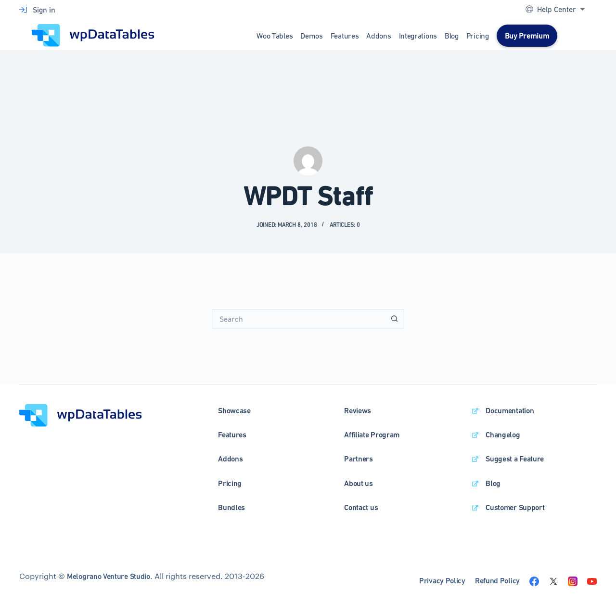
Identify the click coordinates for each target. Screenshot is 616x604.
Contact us (361, 507)
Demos (311, 35)
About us (358, 483)
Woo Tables (275, 35)
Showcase (234, 410)
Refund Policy (497, 580)
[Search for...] (298, 318)
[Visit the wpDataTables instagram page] (573, 580)
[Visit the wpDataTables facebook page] (534, 580)
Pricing (477, 35)
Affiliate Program (371, 434)
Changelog (503, 434)
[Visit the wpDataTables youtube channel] (592, 580)
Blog (452, 35)
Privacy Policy (442, 580)
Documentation (510, 410)
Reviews (357, 410)
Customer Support (515, 507)
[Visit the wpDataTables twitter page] (553, 580)
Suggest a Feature (515, 458)
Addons (378, 35)
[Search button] (394, 318)
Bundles (231, 507)
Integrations (418, 35)
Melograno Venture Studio (108, 576)
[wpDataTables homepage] (80, 414)
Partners (358, 458)
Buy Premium (527, 35)
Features (345, 35)
